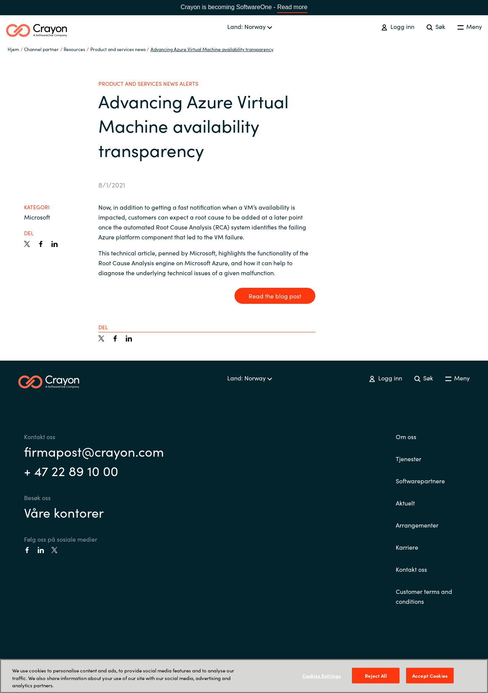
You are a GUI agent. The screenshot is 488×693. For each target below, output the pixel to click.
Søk (436, 26)
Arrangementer (417, 525)
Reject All (375, 675)
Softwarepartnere (420, 480)
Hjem (13, 49)
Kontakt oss (411, 569)
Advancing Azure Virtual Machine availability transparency (212, 49)
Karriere (407, 547)
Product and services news (118, 49)
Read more (292, 7)
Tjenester (408, 458)
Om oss (406, 436)
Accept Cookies (430, 675)
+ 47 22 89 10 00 (71, 470)
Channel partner (41, 49)
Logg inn (397, 26)
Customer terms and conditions (424, 596)
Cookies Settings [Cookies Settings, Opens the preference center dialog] (321, 675)
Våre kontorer (64, 512)
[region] (244, 676)
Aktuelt (405, 503)
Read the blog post (275, 296)
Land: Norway (249, 26)
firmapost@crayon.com (94, 451)
